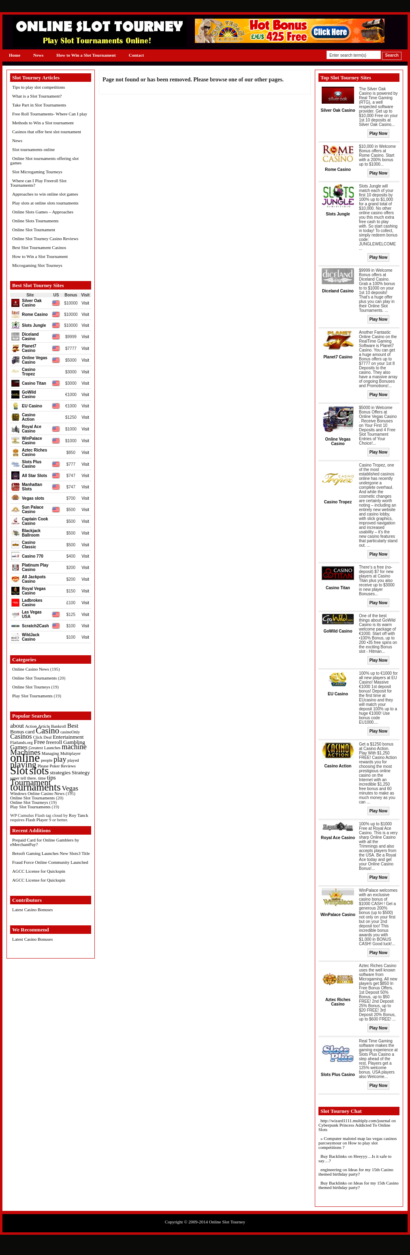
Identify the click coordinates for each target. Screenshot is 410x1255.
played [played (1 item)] (73, 760)
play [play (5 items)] (59, 759)
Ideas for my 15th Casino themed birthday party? (355, 1171)
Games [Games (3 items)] (19, 747)
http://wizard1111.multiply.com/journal (355, 1120)
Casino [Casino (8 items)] (47, 730)
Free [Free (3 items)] (39, 741)
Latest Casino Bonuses (32, 909)
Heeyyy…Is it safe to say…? (354, 1158)
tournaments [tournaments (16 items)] (35, 787)
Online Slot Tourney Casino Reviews (45, 238)
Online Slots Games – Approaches (42, 211)
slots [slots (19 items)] (39, 771)
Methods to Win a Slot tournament (43, 122)
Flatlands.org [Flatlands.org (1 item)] (21, 742)
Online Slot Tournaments (34, 677)
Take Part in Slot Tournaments (39, 104)
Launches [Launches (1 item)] (52, 748)
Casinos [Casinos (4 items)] (21, 736)
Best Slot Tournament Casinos (39, 247)
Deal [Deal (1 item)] (47, 737)
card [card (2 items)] (29, 732)
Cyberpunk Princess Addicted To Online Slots (354, 1127)
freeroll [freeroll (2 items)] (54, 742)
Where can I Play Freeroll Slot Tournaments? (38, 183)
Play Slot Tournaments (32, 695)
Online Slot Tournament (33, 229)
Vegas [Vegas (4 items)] (70, 788)
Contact (136, 55)
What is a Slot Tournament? (37, 96)
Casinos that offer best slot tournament (46, 131)
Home (14, 55)
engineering (331, 1169)
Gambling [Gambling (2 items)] (74, 742)
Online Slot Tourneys (31, 686)
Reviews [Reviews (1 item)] (68, 766)
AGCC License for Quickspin (38, 871)
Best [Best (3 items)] (72, 725)
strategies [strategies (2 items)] (60, 772)
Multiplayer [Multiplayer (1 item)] (70, 753)
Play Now (378, 133)
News (38, 55)
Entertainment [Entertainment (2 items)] (68, 737)
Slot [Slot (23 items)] (19, 770)
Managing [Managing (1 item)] (50, 753)
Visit (85, 303)
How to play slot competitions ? (348, 1145)
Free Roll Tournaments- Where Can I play (49, 113)
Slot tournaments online (33, 149)
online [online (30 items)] (25, 757)
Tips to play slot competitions (38, 87)
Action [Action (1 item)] (31, 726)
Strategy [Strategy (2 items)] (81, 772)
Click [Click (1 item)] (37, 737)
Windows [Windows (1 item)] (18, 793)
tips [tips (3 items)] (51, 777)
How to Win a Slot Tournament (86, 55)
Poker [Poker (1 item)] (55, 766)
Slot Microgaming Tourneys (37, 171)
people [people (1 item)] (46, 760)
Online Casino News (30, 669)
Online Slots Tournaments (35, 220)
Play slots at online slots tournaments (45, 202)
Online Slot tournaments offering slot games (44, 160)
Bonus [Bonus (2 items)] (17, 732)
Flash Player (37, 819)
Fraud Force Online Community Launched (50, 862)
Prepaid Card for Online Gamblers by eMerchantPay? (44, 842)
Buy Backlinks (333, 1156)
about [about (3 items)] (17, 725)
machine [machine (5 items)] (74, 747)
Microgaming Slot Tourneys (37, 265)
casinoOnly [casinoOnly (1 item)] (70, 732)
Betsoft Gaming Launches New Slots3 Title (51, 853)
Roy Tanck (78, 815)
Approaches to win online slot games (45, 194)
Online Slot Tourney (227, 1221)
